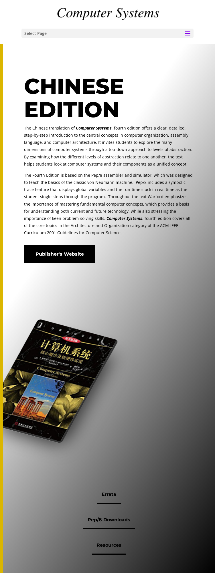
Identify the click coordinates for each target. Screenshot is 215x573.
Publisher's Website (59, 254)
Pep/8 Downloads (109, 519)
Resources (108, 545)
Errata (109, 494)
